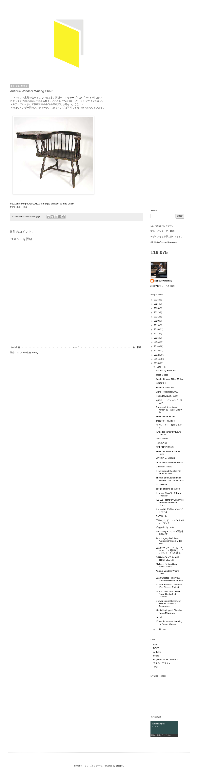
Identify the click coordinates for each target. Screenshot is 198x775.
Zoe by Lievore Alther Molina (169, 379)
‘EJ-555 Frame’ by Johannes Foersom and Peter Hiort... (170, 502)
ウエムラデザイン (162, 663)
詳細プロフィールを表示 (162, 286)
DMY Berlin (161, 516)
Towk (155, 667)
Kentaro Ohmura (163, 281)
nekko (156, 655)
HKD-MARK (162, 484)
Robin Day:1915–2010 (166, 396)
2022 (156, 312)
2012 (156, 355)
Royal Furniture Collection (165, 659)
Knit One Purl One (164, 387)
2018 (156, 329)
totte (155, 644)
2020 (156, 321)
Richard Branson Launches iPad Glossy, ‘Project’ (169, 585)
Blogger (119, 766)
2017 (156, 333)
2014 (156, 346)
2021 (156, 316)
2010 (156, 363)
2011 (156, 359)
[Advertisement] (76, 336)
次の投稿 (15, 347)
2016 (156, 338)
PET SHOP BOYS (164, 447)
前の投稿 (137, 347)
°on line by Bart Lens (166, 370)
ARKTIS (157, 652)
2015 (156, 342)
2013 (156, 350)
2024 (156, 304)
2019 (156, 325)
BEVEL (156, 648)
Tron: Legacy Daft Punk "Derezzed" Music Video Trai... (169, 541)
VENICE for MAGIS (165, 458)
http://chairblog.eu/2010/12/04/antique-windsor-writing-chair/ (42, 203)
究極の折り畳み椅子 (165, 421)
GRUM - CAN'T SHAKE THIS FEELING (167, 558)
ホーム (76, 347)
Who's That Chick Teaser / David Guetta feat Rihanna (168, 594)
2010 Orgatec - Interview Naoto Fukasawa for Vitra (169, 579)
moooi (159, 617)
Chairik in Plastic (164, 466)
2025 (156, 300)
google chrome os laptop (168, 489)
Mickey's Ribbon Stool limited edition (166, 565)
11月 (159, 629)
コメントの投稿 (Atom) (27, 352)
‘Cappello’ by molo (164, 527)
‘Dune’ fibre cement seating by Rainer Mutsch (169, 622)
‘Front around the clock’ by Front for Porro (168, 472)
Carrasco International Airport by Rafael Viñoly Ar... (169, 409)
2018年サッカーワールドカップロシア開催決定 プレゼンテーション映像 (169, 550)
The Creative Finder (165, 416)
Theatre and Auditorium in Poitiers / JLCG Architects (170, 478)
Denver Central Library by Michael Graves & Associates (168, 603)
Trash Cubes (162, 375)
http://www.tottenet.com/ (166, 242)
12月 (159, 367)
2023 (156, 308)
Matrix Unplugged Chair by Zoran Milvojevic (169, 611)
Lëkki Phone (162, 438)
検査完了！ (161, 383)
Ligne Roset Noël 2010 (167, 392)
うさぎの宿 (161, 443)
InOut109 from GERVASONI (169, 462)
